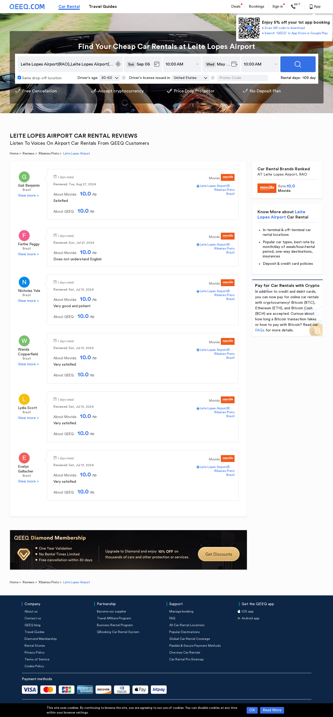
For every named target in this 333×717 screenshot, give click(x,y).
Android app (250, 618)
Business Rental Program (115, 625)
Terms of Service (36, 659)
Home (14, 153)
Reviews (28, 153)
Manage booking (181, 611)
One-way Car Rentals (184, 652)
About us (31, 611)
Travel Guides (103, 6)
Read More (272, 710)
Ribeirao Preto (49, 153)
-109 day (308, 78)
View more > (28, 195)
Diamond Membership (40, 638)
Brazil (27, 189)
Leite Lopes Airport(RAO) (217, 185)
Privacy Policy (34, 652)
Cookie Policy (34, 666)
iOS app (248, 611)
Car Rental (69, 6)
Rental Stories (34, 645)
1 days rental (66, 176)
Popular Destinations (184, 632)
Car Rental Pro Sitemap (186, 659)
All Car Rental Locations (187, 625)
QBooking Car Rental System (118, 632)
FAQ (172, 618)
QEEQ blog (32, 625)
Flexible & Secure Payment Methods (195, 645)
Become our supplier (111, 611)
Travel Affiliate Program (114, 618)
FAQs (260, 330)
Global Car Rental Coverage (189, 638)
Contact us (32, 618)
